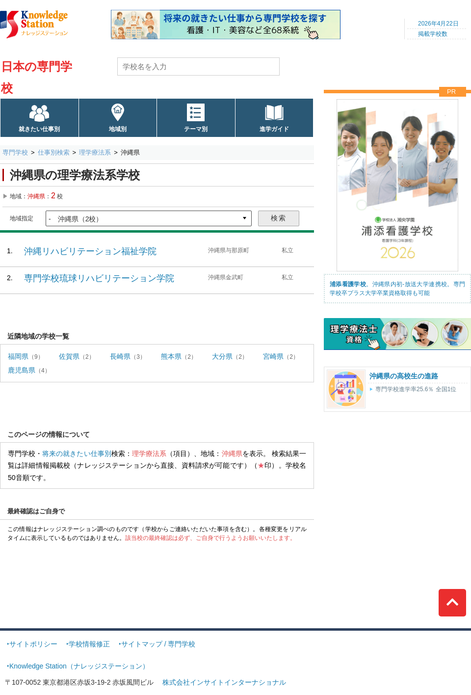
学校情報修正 (89, 644)
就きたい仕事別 (39, 129)
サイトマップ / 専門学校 (158, 644)
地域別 (118, 129)
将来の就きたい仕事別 (76, 453)
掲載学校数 (432, 33)
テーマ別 (196, 129)
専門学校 (15, 152)
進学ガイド (274, 129)
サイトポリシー (33, 644)
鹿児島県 (21, 370)
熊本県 (171, 356)
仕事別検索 (54, 152)
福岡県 (18, 356)
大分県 (222, 356)
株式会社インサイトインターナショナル (224, 682)
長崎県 (120, 356)
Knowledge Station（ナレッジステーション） (79, 666)
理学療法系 (95, 152)
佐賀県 (69, 356)
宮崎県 (273, 356)
